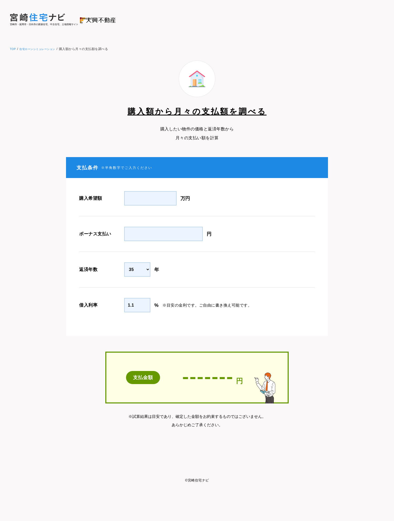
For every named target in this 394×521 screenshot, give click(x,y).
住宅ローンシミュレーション (41, 49)
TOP (13, 49)
